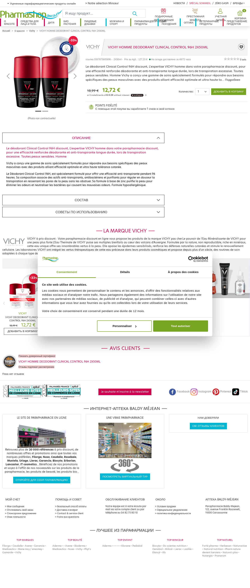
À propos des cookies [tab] (183, 272)
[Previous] (4, 303)
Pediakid (137, 545)
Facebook (179, 391)
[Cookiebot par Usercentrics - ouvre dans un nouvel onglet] (191, 259)
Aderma (57, 545)
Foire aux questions (68, 516)
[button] (220, 15)
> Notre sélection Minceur (102, 3)
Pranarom (220, 555)
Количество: (186, 91)
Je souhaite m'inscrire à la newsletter (125, 392)
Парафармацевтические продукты (146, 23)
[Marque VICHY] (93, 47)
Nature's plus (230, 552)
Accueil (6, 30)
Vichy (32, 30)
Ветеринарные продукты (209, 23)
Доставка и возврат (67, 509)
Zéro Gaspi (222, 3)
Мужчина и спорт (117, 23)
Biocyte (156, 545)
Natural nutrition (213, 549)
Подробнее (232, 80)
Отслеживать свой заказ (20, 509)
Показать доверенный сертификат (37, 356)
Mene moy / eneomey (30, 549)
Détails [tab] (125, 272)
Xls (164, 552)
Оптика (188, 22)
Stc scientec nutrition (174, 545)
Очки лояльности (16, 516)
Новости (179, 3)
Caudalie (18, 545)
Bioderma (79, 545)
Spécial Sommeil (200, 3)
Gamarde (7, 552)
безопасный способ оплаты (72, 506)
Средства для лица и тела (30, 23)
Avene (28, 545)
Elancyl (156, 552)
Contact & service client (70, 513)
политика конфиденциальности (174, 513)
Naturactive (240, 545)
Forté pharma (210, 545)
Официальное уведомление (172, 509)
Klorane (125, 545)
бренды (238, 3)
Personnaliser (124, 326)
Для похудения (169, 23)
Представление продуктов (237, 23)
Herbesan (225, 545)
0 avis (243, 59)
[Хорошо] (139, 13)
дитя (51, 22)
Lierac (177, 549)
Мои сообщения (15, 506)
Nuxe (71, 549)
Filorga (6, 545)
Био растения (69, 23)
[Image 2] (45, 111)
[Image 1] (38, 111)
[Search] (97, 13)
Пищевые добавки (90, 23)
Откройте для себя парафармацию (42, 480)
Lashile (188, 549)
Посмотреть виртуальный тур (125, 476)
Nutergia (207, 555)
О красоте (9, 23)
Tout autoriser (180, 326)
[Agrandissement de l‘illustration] (41, 76)
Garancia (39, 545)
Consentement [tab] (66, 272)
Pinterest (221, 391)
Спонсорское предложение (21, 513)
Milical (168, 549)
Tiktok (240, 391)
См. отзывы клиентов (208, 426)
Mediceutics (9, 549)
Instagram (200, 391)
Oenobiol (157, 549)
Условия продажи (166, 506)
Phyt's (87, 549)
